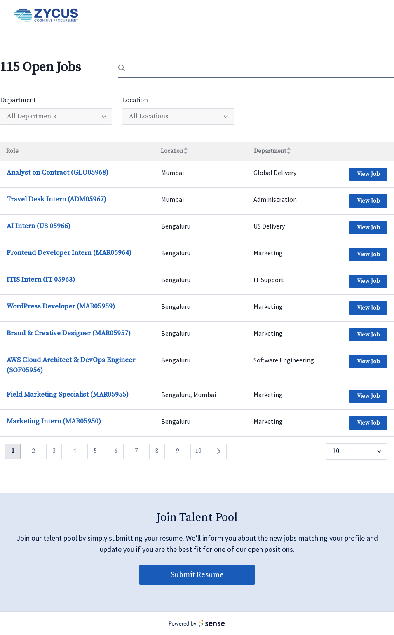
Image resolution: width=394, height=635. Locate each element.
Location (135, 100)
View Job (368, 174)
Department (18, 100)
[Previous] (219, 451)
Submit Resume (197, 574)
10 (198, 451)
